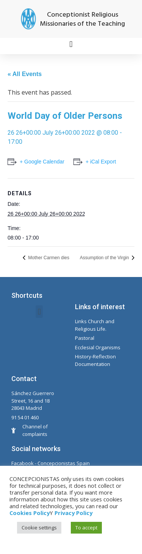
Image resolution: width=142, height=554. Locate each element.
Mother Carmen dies (48, 257)
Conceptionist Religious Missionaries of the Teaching (82, 19)
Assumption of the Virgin (105, 257)
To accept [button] (86, 527)
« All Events (25, 74)
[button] (71, 44)
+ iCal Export (101, 162)
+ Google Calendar (42, 162)
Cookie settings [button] (39, 527)
